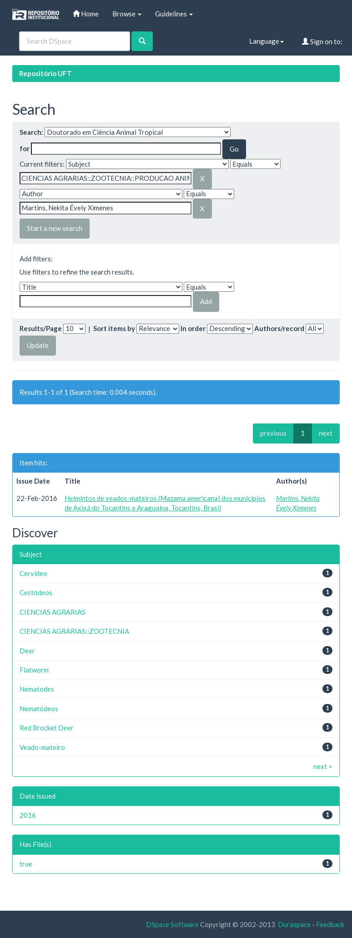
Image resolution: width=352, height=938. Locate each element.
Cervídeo (33, 573)
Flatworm (34, 670)
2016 (28, 815)
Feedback (330, 924)
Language (266, 41)
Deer (27, 651)
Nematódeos (39, 708)
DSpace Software (172, 924)
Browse (126, 14)
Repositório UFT (45, 73)
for (25, 148)
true (26, 864)
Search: (31, 132)
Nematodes (37, 689)
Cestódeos (36, 592)
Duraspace (294, 924)
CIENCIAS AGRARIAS (52, 612)
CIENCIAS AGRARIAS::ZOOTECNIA (74, 631)
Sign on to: (322, 41)
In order (193, 328)
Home (86, 14)
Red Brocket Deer (47, 728)
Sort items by (114, 328)
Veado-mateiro (42, 747)
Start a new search (54, 228)
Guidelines (174, 14)
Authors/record (279, 328)
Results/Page (41, 328)
